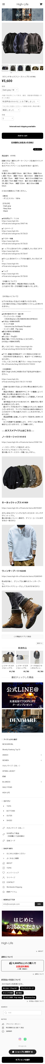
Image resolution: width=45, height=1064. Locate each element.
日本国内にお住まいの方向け (22, 142)
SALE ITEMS (7, 787)
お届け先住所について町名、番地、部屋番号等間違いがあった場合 (22, 97)
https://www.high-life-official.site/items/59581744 (22, 442)
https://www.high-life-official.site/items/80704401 (22, 508)
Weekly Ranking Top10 (11, 750)
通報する (39, 643)
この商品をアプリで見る (22, 636)
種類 (3, 86)
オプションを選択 (22, 1060)
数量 (3, 115)
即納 (4, 776)
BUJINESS (6, 782)
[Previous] (3, 43)
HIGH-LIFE (6, 793)
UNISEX (5, 755)
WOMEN (5, 760)
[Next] (42, 43)
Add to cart (22, 136)
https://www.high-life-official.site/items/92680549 (22, 576)
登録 (39, 904)
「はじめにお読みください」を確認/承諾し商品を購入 (21, 106)
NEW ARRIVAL (7, 744)
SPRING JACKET (8, 771)
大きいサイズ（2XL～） (11, 766)
